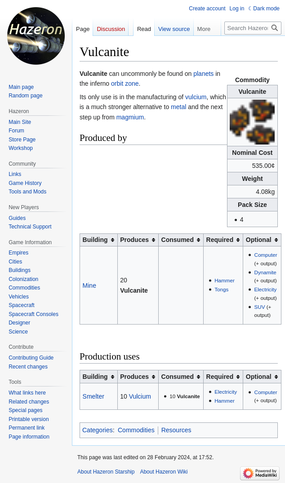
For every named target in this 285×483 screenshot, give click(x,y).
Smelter (93, 396)
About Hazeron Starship (105, 472)
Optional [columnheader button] (259, 239)
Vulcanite (134, 290)
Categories (97, 430)
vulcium (195, 97)
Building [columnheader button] (95, 239)
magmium (130, 117)
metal (178, 106)
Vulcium (140, 396)
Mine (89, 285)
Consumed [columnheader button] (177, 239)
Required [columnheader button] (220, 239)
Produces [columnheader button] (134, 239)
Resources (176, 430)
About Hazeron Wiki (163, 472)
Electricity (265, 289)
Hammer (224, 280)
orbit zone (124, 83)
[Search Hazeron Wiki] (252, 28)
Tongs (221, 289)
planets (203, 73)
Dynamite (265, 272)
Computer (265, 255)
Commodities (136, 430)
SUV (259, 307)
